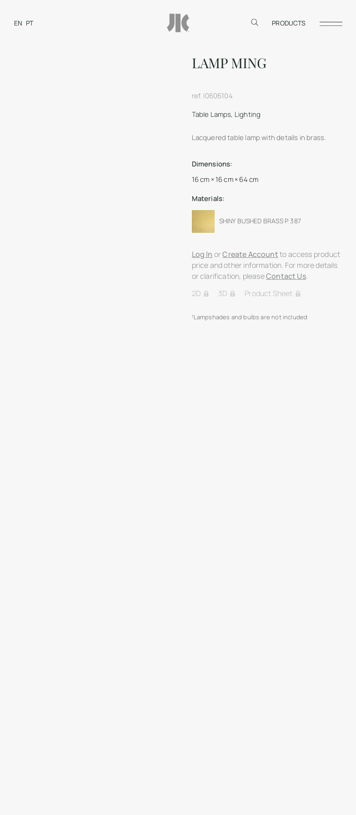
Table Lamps (211, 114)
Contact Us (286, 276)
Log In (202, 254)
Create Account (250, 254)
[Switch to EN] (18, 23)
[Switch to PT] (29, 23)
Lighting (248, 114)
